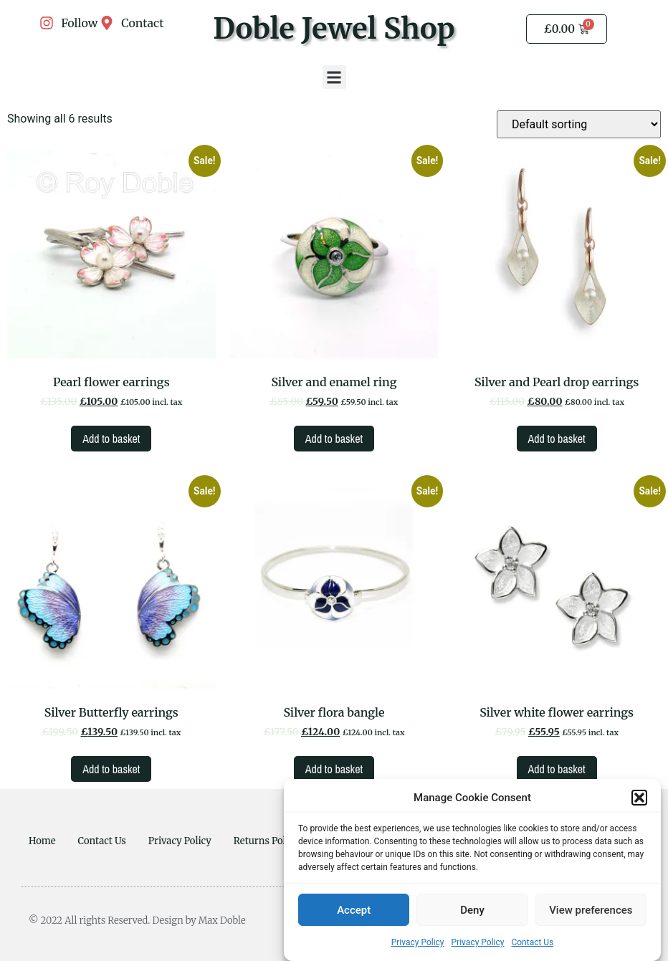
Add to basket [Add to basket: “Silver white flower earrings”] (557, 769)
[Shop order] (579, 124)
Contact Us (532, 945)
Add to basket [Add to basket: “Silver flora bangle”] (334, 769)
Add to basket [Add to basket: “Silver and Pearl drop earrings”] (557, 438)
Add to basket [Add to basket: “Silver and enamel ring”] (334, 438)
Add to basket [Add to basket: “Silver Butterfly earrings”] (111, 769)
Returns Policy (266, 841)
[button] (639, 799)
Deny (472, 911)
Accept (354, 911)
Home (42, 841)
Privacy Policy (417, 945)
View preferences (590, 911)
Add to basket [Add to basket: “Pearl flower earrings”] (111, 438)
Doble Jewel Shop (334, 29)
